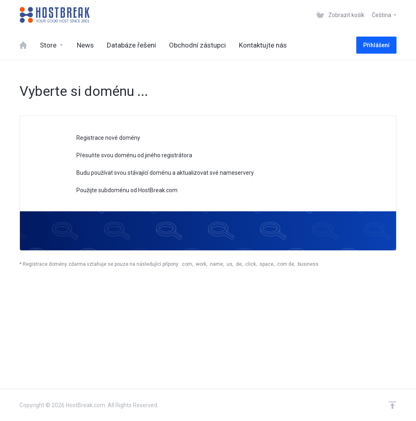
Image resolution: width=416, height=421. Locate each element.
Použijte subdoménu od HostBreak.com (122, 191)
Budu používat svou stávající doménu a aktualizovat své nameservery (160, 173)
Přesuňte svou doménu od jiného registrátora (129, 156)
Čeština (384, 15)
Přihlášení (376, 45)
